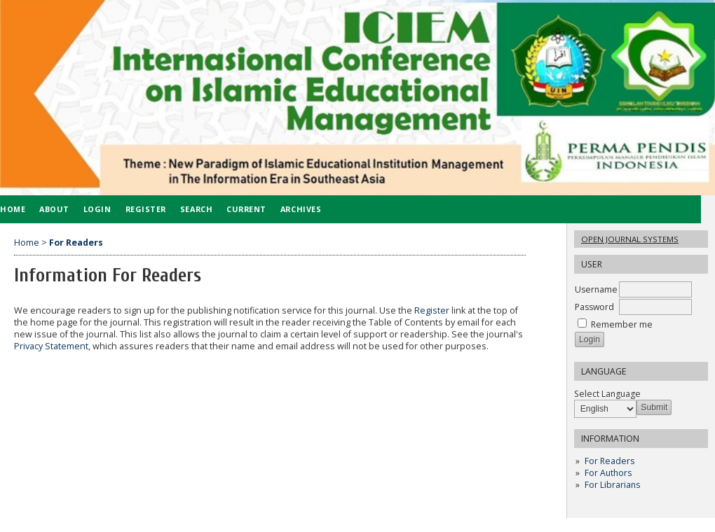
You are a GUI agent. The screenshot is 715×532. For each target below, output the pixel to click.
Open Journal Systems (630, 239)
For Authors (608, 473)
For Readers (609, 461)
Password (594, 307)
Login (97, 209)
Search (196, 209)
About (54, 209)
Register (145, 209)
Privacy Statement (51, 346)
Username (596, 289)
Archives (300, 209)
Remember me (622, 324)
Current (246, 209)
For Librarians (612, 485)
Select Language (607, 394)
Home (26, 242)
